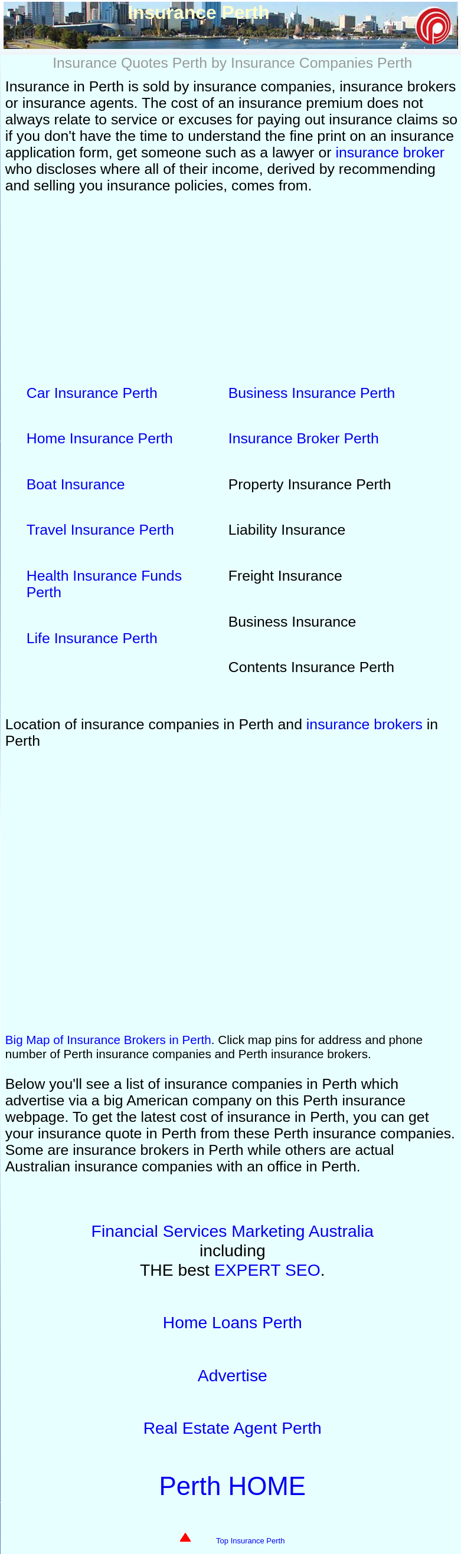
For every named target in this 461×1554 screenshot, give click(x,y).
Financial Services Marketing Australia (232, 1231)
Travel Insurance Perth (100, 530)
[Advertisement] (232, 285)
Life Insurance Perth (92, 638)
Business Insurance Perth (311, 393)
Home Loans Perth (232, 1322)
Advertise (232, 1375)
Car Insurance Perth (92, 393)
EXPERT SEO (267, 1269)
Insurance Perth (232, 889)
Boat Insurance (76, 484)
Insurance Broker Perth (303, 438)
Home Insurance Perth (100, 438)
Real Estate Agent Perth (232, 1427)
